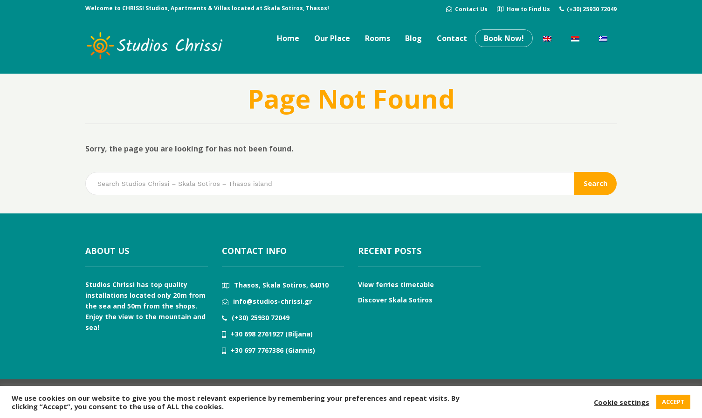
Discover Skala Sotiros (395, 299)
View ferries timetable (396, 284)
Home (288, 38)
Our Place (332, 38)
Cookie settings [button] (621, 402)
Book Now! (504, 38)
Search (595, 183)
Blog (413, 38)
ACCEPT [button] (673, 401)
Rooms (377, 38)
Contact (452, 38)
